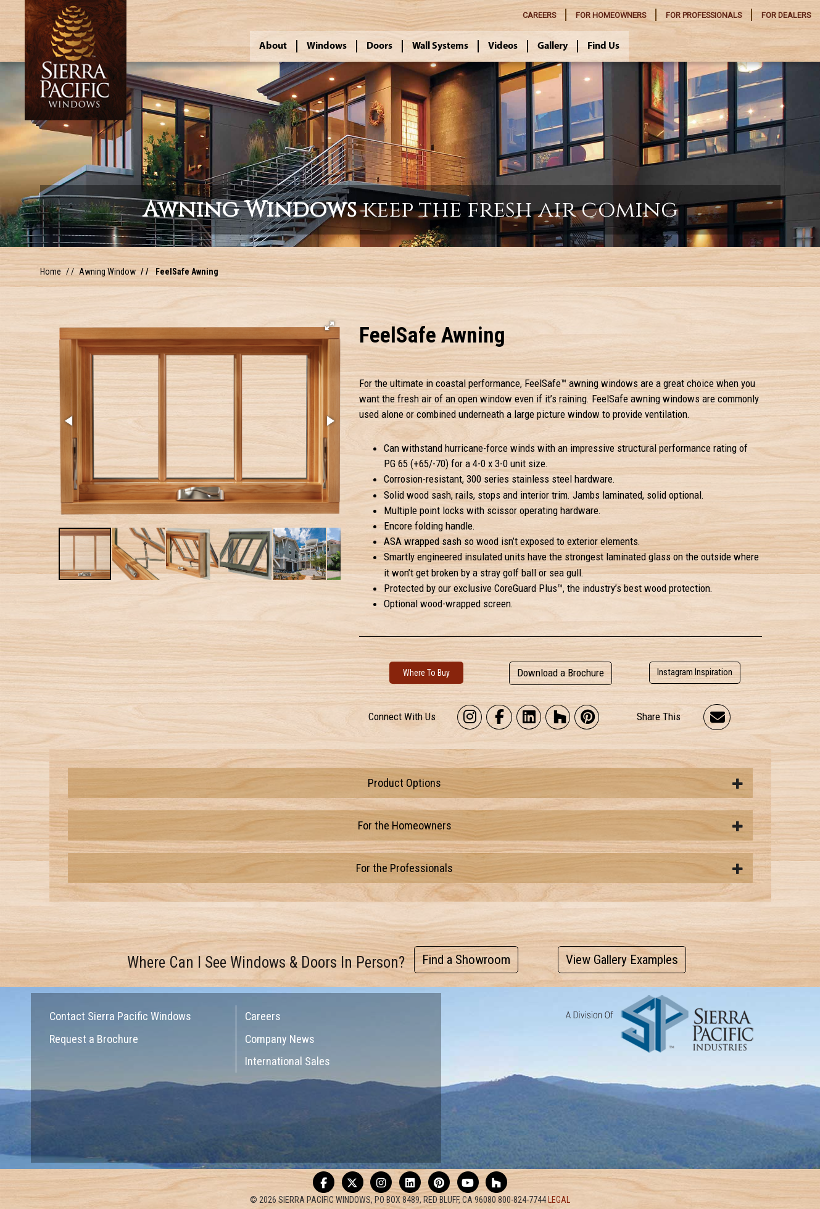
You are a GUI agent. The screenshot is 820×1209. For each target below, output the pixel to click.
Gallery (552, 46)
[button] (329, 326)
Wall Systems (440, 46)
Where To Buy (426, 673)
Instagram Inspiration (694, 672)
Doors (379, 46)
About (273, 46)
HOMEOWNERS (611, 15)
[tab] (410, 783)
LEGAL (559, 1200)
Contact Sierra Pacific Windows (120, 1016)
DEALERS (786, 15)
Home (50, 271)
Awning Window (107, 271)
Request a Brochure (93, 1038)
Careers (263, 1016)
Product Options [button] (555, 782)
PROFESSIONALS (704, 15)
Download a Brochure (560, 673)
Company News (280, 1038)
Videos (503, 46)
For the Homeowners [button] (550, 825)
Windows (327, 46)
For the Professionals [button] (549, 868)
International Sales (287, 1061)
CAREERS (539, 15)
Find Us (603, 46)
